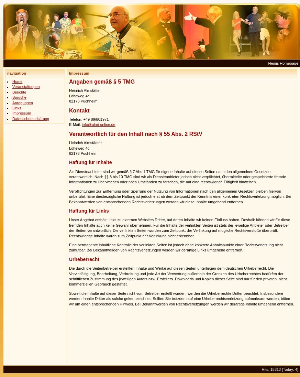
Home (17, 81)
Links (16, 108)
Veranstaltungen (26, 87)
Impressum (21, 113)
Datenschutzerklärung (30, 119)
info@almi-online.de (98, 124)
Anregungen (22, 103)
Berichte (19, 92)
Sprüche (19, 97)
